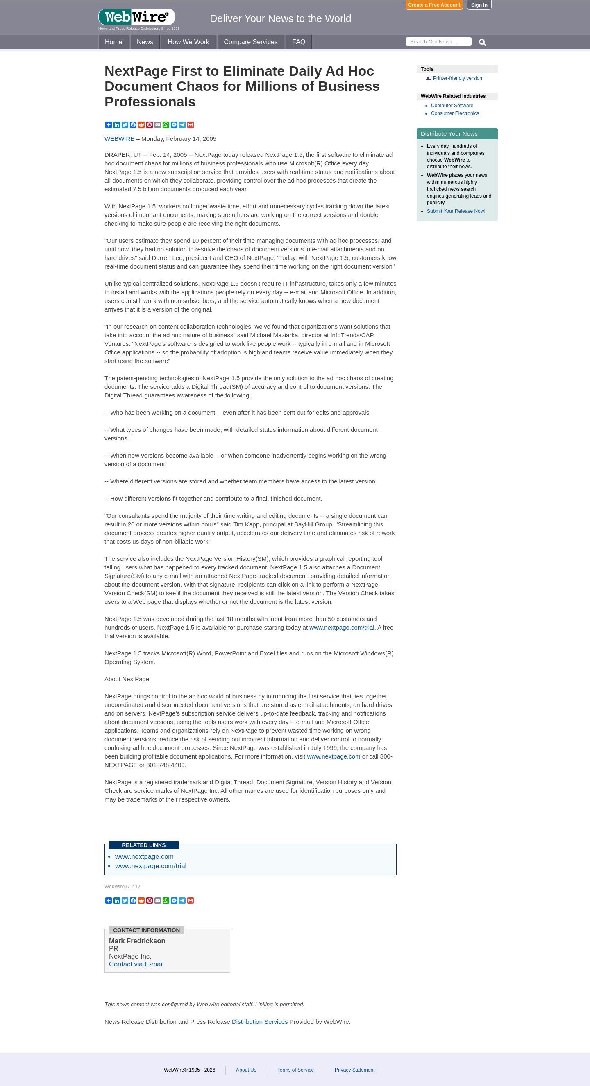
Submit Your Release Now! (456, 211)
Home (114, 41)
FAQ (298, 41)
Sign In (479, 5)
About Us (246, 1070)
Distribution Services (260, 1021)
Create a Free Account (434, 5)
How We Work (188, 41)
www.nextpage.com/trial (341, 627)
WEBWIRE (119, 138)
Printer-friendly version (457, 78)
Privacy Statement (354, 1070)
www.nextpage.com (333, 756)
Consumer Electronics (455, 113)
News (145, 41)
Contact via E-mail (136, 964)
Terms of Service (295, 1070)
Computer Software (452, 105)
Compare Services (251, 41)
